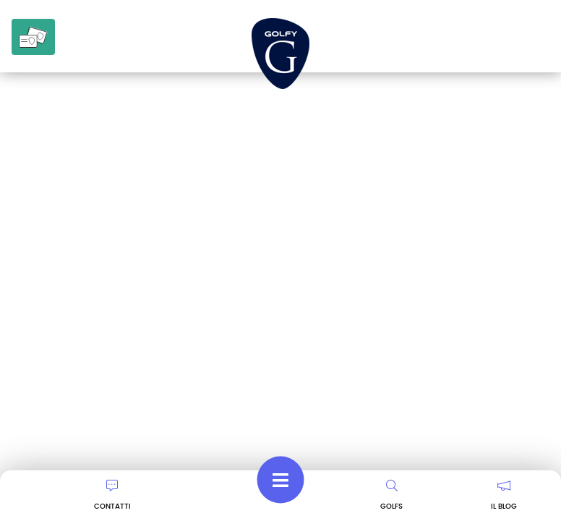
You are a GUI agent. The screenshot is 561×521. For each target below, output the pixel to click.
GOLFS (391, 496)
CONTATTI (112, 496)
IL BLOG (504, 496)
